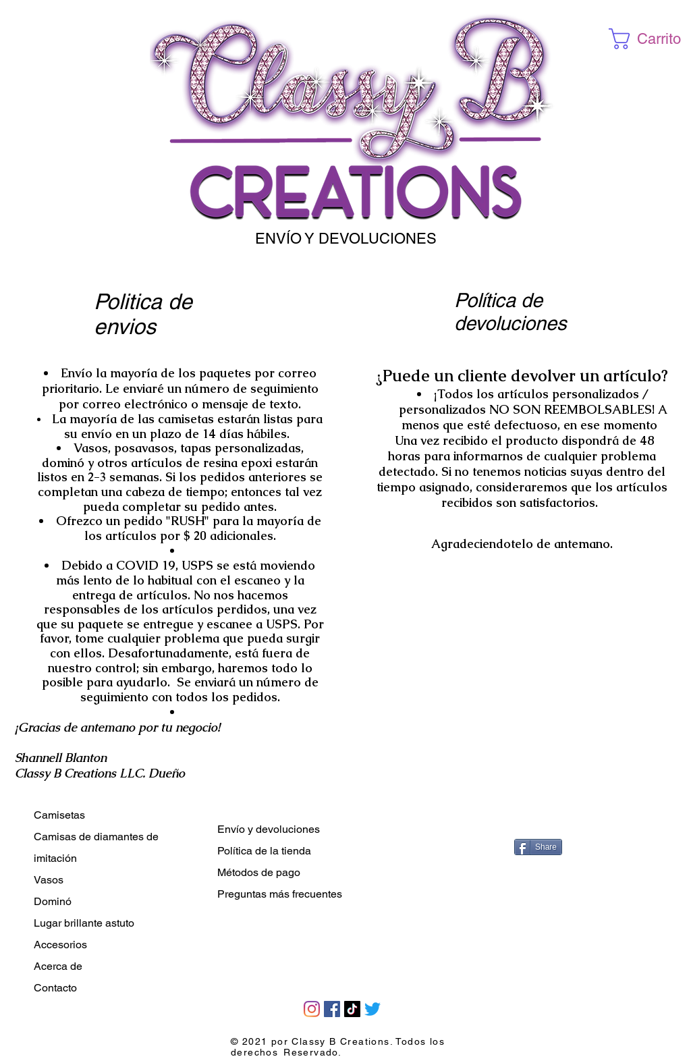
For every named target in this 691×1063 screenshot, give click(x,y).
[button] (648, 38)
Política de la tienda (264, 850)
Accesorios (60, 944)
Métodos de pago (258, 872)
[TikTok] (352, 1009)
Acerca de (58, 966)
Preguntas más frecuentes (279, 894)
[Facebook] (332, 1009)
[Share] (538, 847)
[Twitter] (372, 1009)
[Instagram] (312, 1009)
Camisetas (59, 815)
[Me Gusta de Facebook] (544, 818)
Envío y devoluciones (268, 829)
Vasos (48, 879)
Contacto (55, 987)
